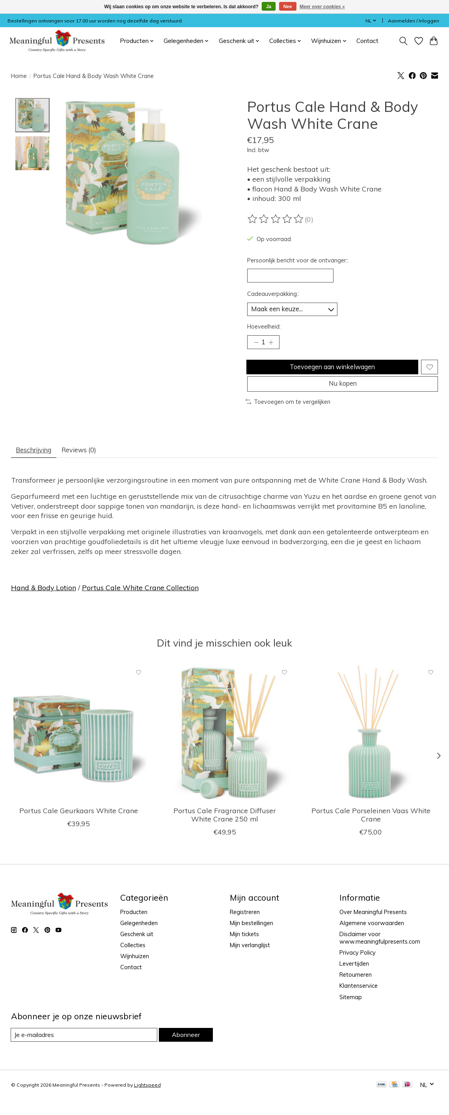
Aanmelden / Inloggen (413, 21)
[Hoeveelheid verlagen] (255, 347)
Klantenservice (358, 1001)
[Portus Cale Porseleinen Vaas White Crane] (370, 747)
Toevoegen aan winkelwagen (331, 374)
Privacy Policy (357, 967)
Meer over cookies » (322, 6)
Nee (287, 6)
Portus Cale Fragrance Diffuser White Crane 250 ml (224, 829)
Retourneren (355, 990)
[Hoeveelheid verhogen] (273, 347)
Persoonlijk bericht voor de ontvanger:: (297, 260)
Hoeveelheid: (264, 330)
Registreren (245, 927)
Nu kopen (342, 394)
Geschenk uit (136, 949)
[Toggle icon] (403, 41)
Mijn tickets (244, 949)
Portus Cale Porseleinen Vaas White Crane (370, 829)
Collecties (132, 960)
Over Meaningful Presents (373, 927)
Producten (133, 927)
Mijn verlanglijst (250, 960)
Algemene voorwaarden (371, 938)
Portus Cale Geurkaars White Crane (78, 825)
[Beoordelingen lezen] (276, 219)
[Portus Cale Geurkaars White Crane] (78, 747)
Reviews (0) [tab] (89, 463)
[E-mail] (83, 1050)
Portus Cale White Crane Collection (140, 602)
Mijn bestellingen (251, 938)
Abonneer (185, 1050)
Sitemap (350, 1012)
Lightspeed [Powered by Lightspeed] (147, 1100)
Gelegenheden (139, 938)
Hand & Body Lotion (43, 602)
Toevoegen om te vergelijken (288, 414)
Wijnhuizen (134, 971)
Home (19, 76)
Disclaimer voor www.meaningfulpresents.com (379, 952)
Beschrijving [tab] (37, 463)
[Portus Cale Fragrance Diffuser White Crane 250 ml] (224, 747)
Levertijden (354, 979)
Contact (367, 41)
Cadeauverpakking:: (273, 296)
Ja (268, 6)
